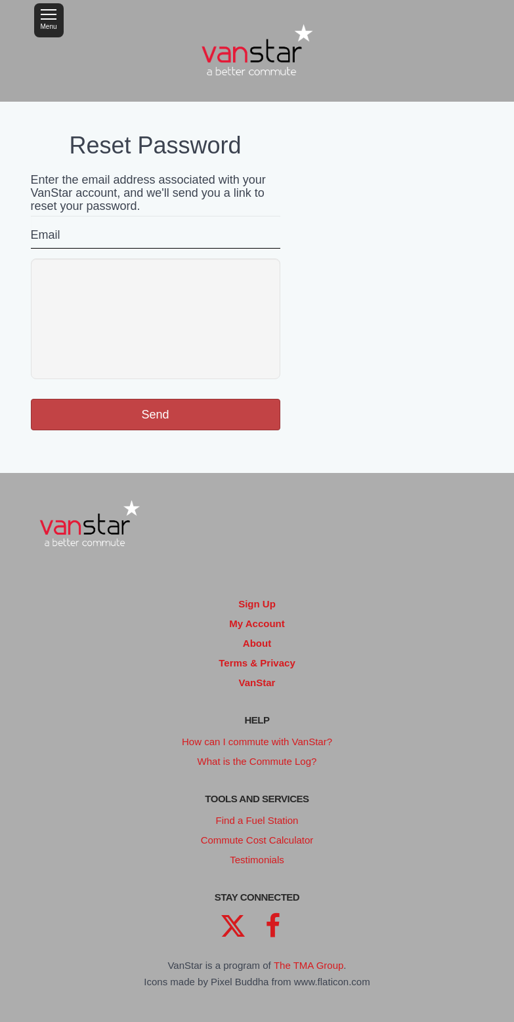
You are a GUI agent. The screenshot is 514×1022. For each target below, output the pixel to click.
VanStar (257, 682)
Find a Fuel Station (257, 820)
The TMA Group (308, 965)
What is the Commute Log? (257, 761)
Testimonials (257, 859)
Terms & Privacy (257, 662)
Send (155, 414)
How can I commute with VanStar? (257, 741)
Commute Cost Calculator (257, 840)
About (257, 643)
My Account (256, 623)
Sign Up (257, 603)
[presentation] (155, 319)
